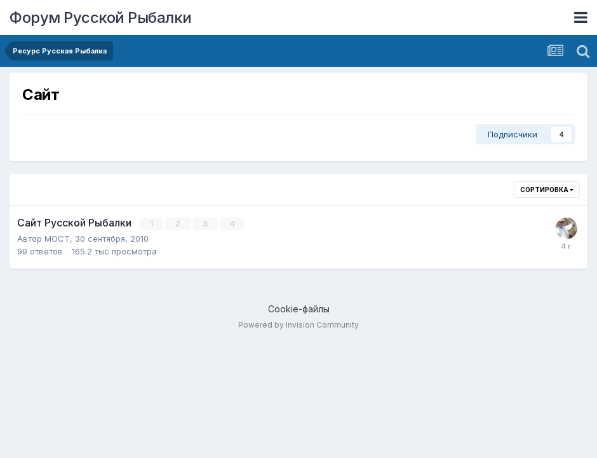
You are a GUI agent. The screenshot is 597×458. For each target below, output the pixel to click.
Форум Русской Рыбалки (101, 17)
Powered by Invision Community (298, 325)
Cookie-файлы (299, 308)
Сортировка (547, 189)
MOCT (57, 238)
